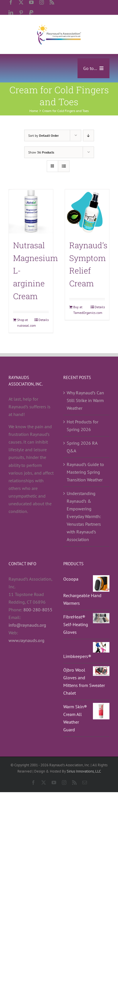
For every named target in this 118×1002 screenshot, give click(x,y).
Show (41, 152)
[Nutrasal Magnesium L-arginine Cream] (31, 211)
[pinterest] (21, 12)
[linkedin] (11, 12)
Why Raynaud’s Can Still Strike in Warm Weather (85, 400)
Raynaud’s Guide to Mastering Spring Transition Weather (85, 472)
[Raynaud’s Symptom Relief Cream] (87, 211)
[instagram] (41, 2)
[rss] (52, 2)
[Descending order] (88, 135)
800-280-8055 (37, 609)
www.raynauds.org (26, 640)
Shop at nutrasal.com (23, 323)
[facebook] (11, 2)
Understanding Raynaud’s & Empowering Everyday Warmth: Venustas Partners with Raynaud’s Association (84, 516)
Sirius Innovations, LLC (84, 771)
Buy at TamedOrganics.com (80, 310)
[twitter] (21, 2)
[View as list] (63, 166)
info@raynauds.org (27, 625)
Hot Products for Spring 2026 (82, 425)
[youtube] (31, 2)
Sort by (43, 135)
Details (43, 320)
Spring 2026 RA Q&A (82, 447)
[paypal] (31, 12)
